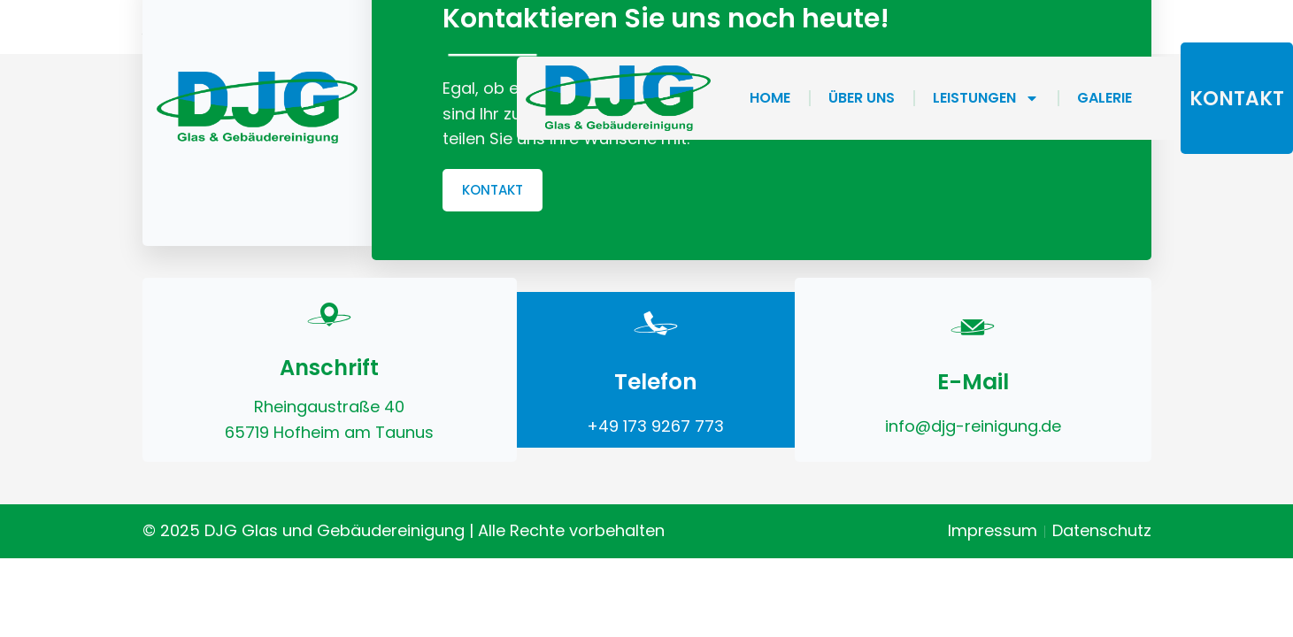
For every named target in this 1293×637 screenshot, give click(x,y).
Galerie (1104, 98)
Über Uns (861, 98)
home (770, 98)
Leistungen (986, 98)
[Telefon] (656, 323)
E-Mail (973, 381)
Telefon (655, 381)
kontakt (1236, 98)
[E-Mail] (973, 323)
